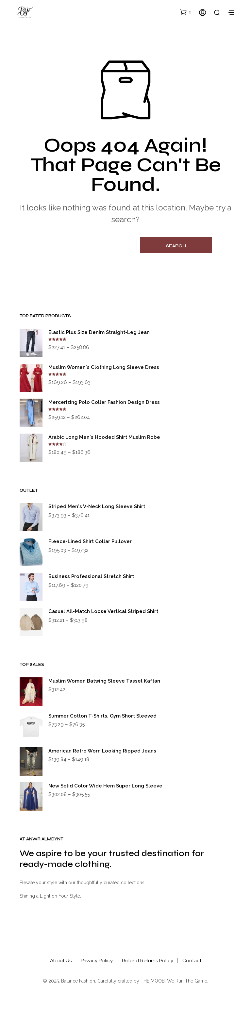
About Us (61, 961)
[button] (186, 12)
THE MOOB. (153, 981)
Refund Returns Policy (147, 961)
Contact (191, 961)
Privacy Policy (97, 961)
